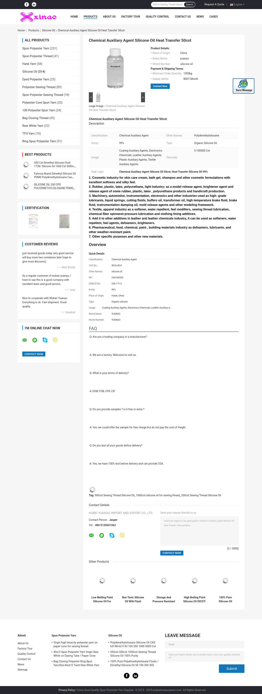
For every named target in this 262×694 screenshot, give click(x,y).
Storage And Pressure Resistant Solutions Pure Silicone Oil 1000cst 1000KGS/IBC (164, 599)
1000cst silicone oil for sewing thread (158, 495)
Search (189, 4)
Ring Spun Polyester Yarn (39, 141)
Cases (213, 16)
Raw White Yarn (32, 126)
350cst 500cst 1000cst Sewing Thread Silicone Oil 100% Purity (133, 653)
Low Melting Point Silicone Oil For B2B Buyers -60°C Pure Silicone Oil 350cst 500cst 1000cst (102, 599)
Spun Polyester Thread (37, 56)
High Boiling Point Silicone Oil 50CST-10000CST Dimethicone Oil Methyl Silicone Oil (194, 599)
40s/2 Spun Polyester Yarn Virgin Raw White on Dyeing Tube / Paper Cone (75, 653)
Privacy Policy (67, 690)
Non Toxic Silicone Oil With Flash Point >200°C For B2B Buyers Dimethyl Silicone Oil (133, 599)
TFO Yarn (28, 133)
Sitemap (22, 669)
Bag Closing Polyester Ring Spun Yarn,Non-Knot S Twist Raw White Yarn (76, 663)
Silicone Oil (48, 30)
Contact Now (160, 86)
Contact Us (183, 16)
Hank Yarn (29, 64)
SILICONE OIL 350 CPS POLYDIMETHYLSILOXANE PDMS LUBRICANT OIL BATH (53, 188)
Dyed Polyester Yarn (35, 79)
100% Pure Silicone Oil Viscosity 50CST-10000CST (225, 599)
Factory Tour (130, 16)
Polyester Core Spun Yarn (39, 102)
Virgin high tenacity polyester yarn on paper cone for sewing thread (75, 644)
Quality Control (157, 16)
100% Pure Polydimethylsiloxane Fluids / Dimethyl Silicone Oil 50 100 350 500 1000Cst (134, 664)
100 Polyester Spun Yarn (38, 110)
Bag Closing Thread (35, 118)
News (200, 16)
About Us (109, 16)
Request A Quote (214, 4)
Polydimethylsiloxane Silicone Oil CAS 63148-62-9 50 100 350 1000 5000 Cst (133, 644)
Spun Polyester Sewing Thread (42, 95)
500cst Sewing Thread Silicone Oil (115, 495)
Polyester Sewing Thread (39, 87)
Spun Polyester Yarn (35, 48)
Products (90, 16)
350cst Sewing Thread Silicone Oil (201, 495)
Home (74, 16)
